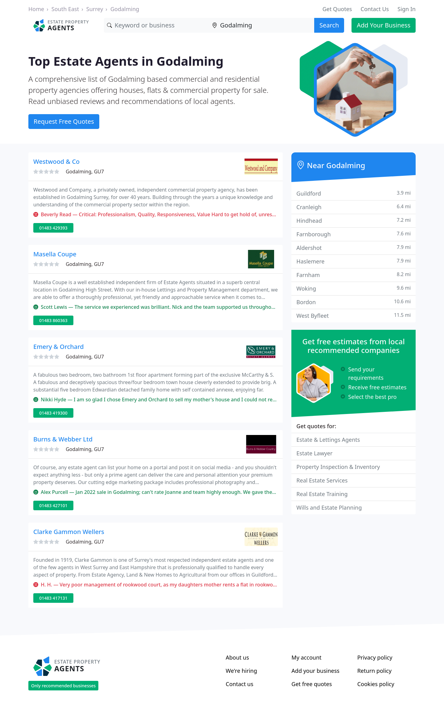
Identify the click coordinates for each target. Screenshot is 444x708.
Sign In (406, 9)
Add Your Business (383, 25)
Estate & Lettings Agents (328, 439)
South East (65, 9)
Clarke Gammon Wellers (68, 532)
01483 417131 (53, 598)
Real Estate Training (321, 494)
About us (237, 657)
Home (36, 9)
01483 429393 (53, 228)
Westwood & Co (56, 161)
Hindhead (353, 220)
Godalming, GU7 (85, 171)
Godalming (124, 9)
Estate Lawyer (314, 453)
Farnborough (353, 234)
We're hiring (241, 670)
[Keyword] (156, 25)
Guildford (353, 193)
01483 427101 (53, 505)
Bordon (353, 302)
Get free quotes (311, 684)
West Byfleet (353, 315)
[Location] (261, 25)
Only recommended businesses (63, 686)
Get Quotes (337, 9)
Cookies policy (375, 684)
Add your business (315, 670)
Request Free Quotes (64, 121)
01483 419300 (53, 413)
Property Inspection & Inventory (338, 466)
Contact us (239, 684)
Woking (353, 288)
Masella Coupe (54, 254)
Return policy (374, 670)
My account (306, 657)
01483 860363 (53, 320)
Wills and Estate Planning (329, 507)
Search (329, 25)
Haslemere (353, 261)
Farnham (353, 275)
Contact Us (375, 9)
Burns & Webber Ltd (62, 439)
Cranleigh (353, 207)
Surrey (94, 9)
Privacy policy (375, 657)
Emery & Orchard (58, 346)
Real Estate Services (321, 480)
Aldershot (353, 247)
